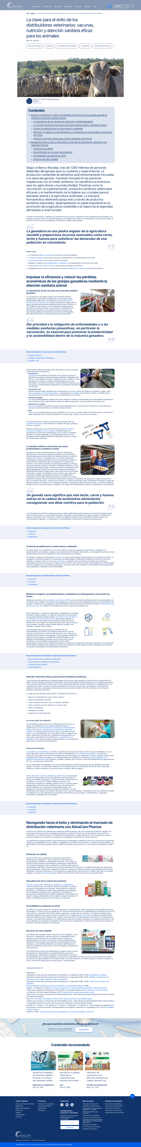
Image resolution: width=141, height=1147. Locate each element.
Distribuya (47, 6)
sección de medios (84, 915)
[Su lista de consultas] (109, 6)
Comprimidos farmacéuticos (114, 1106)
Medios (87, 6)
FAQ (94, 6)
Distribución (19, 1106)
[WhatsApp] (61, 1104)
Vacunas (29, 885)
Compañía (68, 6)
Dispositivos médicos (44, 1106)
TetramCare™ (33, 584)
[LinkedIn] (72, 1104)
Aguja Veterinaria (34, 667)
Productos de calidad (43, 148)
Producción (19, 1110)
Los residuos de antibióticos (86, 754)
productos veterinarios (34, 423)
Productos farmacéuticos (46, 1104)
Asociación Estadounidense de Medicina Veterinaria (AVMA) (49, 730)
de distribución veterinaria (76, 268)
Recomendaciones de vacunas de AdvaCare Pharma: (46, 352)
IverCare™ (32, 582)
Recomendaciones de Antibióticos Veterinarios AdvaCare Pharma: (51, 804)
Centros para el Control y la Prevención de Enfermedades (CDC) (51, 618)
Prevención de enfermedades (67, 46)
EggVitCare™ (33, 537)
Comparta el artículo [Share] (34, 968)
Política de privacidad (38, 1140)
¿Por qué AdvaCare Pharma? (25, 1104)
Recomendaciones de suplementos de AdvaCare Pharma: (48, 528)
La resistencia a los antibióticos (37, 752)
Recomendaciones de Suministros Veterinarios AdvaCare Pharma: (51, 656)
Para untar (32, 406)
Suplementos (85, 46)
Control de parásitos (35, 260)
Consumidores (20, 1114)
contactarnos (47, 873)
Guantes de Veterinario (52, 659)
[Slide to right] (114, 46)
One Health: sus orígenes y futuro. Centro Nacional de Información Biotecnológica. (63, 999)
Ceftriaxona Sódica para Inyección (90, 1112)
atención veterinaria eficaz (45, 266)
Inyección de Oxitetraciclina (91, 1117)
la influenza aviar (42, 302)
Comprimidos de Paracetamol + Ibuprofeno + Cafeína (93, 1109)
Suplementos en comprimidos (114, 1112)
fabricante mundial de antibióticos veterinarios (48, 776)
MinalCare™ (32, 531)
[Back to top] (132, 1096)
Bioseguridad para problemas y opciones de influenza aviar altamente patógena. (54, 986)
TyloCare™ (32, 812)
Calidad (18, 1112)
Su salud (57, 6)
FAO (27, 306)
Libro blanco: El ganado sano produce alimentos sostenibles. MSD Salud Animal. (78, 988)
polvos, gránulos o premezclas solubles (43, 393)
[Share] (38, 41)
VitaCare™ (32, 534)
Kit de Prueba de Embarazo (91, 1126)
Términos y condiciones (23, 1140)
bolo (32, 412)
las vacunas (46, 255)
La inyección (33, 375)
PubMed (110, 1007)
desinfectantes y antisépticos (57, 263)
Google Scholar (32, 1009)
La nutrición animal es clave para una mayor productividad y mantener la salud (70, 125)
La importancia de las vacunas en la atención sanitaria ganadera (63, 121)
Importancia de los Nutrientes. (97, 990)
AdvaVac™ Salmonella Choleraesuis (41, 358)
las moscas (57, 557)
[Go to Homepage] (14, 5)
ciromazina (60, 561)
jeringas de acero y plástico (45, 431)
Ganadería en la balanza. (98, 975)
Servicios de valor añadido (45, 159)
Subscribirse (84, 1029)
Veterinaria (49, 46)
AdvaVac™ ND (33, 361)
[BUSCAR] (121, 6)
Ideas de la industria (34, 46)
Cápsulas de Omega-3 (90, 1129)
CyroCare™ (32, 579)
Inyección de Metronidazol (91, 1106)
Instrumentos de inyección (113, 1110)
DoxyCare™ (32, 810)
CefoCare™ (32, 807)
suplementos (39, 885)
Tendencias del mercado (102, 46)
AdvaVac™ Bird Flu (35, 355)
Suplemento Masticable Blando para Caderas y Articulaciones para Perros (93, 1121)
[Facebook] (67, 1104)
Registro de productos (23, 1108)
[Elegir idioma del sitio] (132, 6)
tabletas (76, 393)
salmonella (66, 300)
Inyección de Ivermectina (91, 1115)
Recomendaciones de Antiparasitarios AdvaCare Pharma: (48, 576)
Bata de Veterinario (35, 659)
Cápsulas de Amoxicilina (90, 1104)
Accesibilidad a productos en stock (49, 156)
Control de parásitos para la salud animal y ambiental (58, 128)
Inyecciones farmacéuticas (113, 1104)
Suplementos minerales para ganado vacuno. (79, 992)
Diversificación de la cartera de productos (52, 152)
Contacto (78, 6)
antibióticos (58, 885)
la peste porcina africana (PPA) (58, 600)
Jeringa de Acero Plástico (37, 664)
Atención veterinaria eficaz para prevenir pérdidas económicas (62, 138)
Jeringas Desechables (90, 1124)
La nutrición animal (35, 258)
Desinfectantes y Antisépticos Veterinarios (43, 662)
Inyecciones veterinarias (112, 1108)
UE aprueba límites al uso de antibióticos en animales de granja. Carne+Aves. (67, 1012)
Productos (36, 6)
